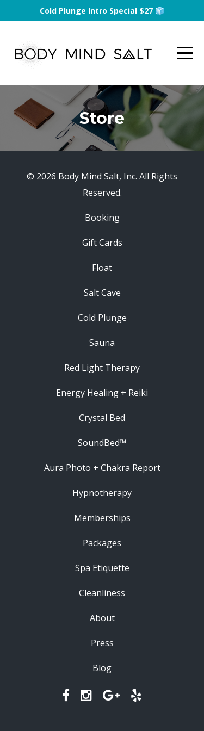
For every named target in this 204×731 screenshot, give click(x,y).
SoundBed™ (102, 443)
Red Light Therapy (102, 368)
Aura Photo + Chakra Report (102, 468)
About (102, 618)
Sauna (102, 343)
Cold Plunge (102, 318)
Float (102, 268)
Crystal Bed (102, 418)
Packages (102, 543)
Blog (102, 668)
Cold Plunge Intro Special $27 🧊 (102, 10)
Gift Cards (102, 243)
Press (102, 643)
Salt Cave (102, 293)
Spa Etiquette (102, 568)
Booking (102, 218)
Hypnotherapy (102, 493)
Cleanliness (102, 593)
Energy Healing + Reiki (102, 393)
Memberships (102, 518)
